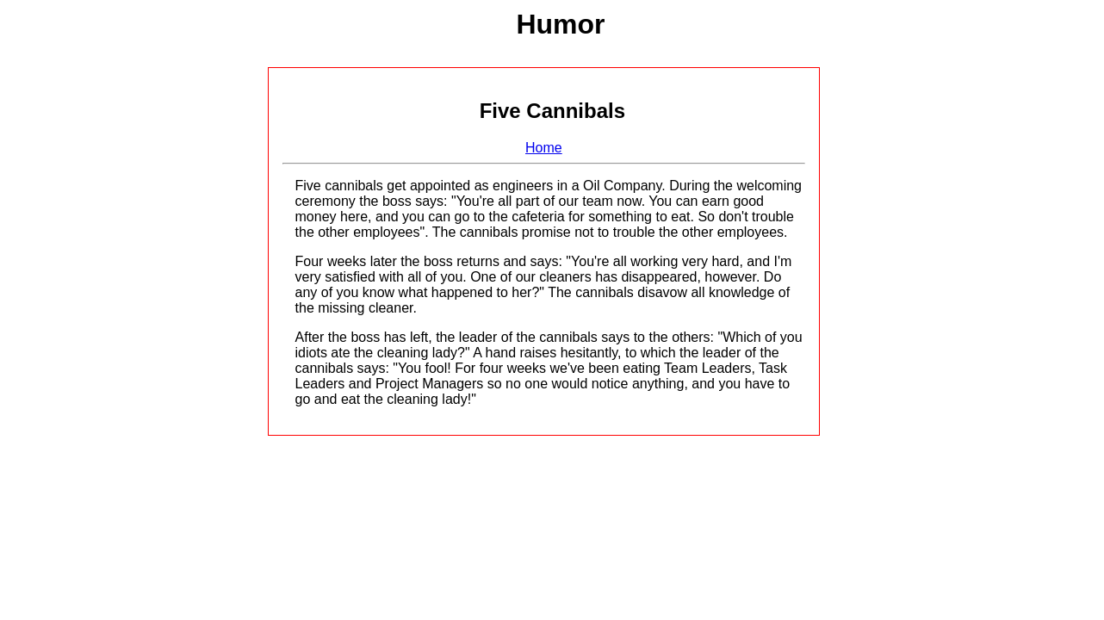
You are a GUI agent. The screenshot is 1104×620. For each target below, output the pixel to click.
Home (543, 147)
